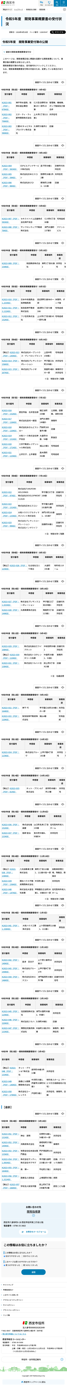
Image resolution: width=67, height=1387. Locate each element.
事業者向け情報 (31, 9)
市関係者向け (8, 1290)
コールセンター (49, 5)
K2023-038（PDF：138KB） (9, 872)
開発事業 (42, 9)
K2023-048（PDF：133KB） (9, 1071)
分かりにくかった (30, 1256)
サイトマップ (8, 1285)
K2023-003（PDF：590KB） (7, 129)
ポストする (59, 32)
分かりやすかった (13, 1256)
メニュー (63, 5)
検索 (57, 5)
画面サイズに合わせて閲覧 (46, 82)
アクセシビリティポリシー (13, 1300)
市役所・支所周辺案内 (31, 1359)
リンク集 (6, 1315)
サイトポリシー (9, 1305)
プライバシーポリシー (11, 1310)
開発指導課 (33, 1211)
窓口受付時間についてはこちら (14, 1334)
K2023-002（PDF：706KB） (7, 118)
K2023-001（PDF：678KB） (7, 106)
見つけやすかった (13, 1265)
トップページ (18, 9)
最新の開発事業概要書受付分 (18, 51)
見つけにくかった (30, 1265)
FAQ (41, 5)
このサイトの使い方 (10, 1295)
